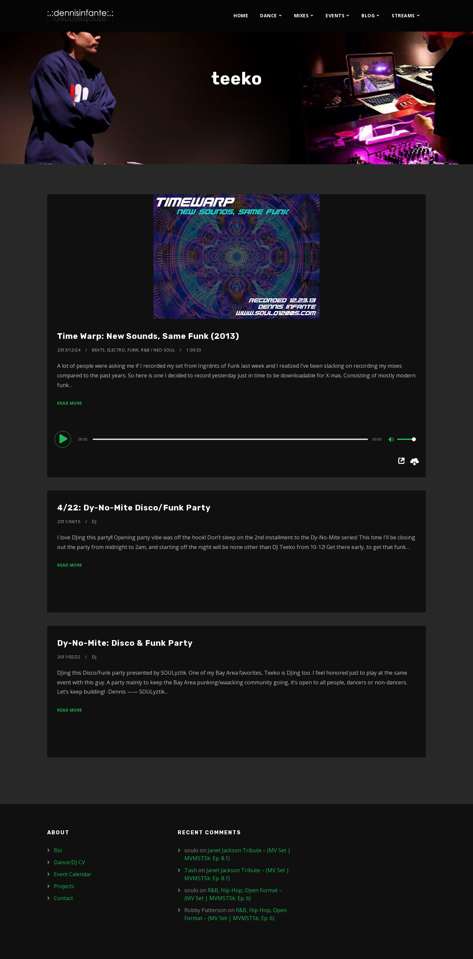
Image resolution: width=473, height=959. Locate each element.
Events (335, 15)
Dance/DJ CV (69, 862)
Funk (133, 350)
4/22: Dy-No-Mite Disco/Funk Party (134, 507)
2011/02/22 (68, 657)
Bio (58, 850)
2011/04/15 (68, 521)
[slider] (230, 439)
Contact (63, 898)
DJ (94, 521)
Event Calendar (72, 874)
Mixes (301, 15)
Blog (368, 15)
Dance (268, 15)
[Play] (63, 439)
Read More (69, 403)
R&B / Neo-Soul (158, 350)
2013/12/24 (68, 350)
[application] (236, 439)
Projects (64, 886)
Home (241, 15)
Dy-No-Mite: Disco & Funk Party (125, 643)
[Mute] (392, 440)
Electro (116, 350)
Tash (190, 870)
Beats (98, 350)
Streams (403, 15)
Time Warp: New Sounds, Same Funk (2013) (148, 336)
